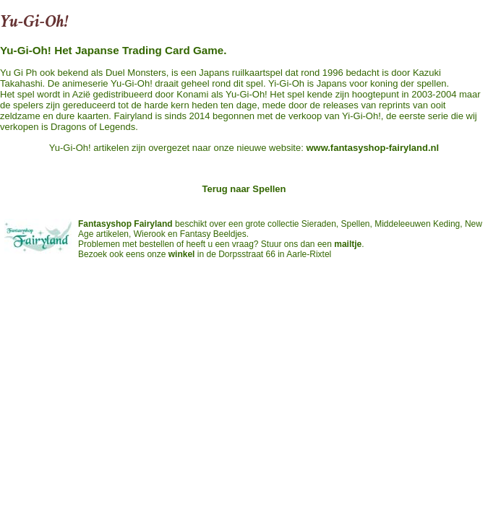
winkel (181, 254)
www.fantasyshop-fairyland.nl (372, 147)
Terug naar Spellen (244, 188)
